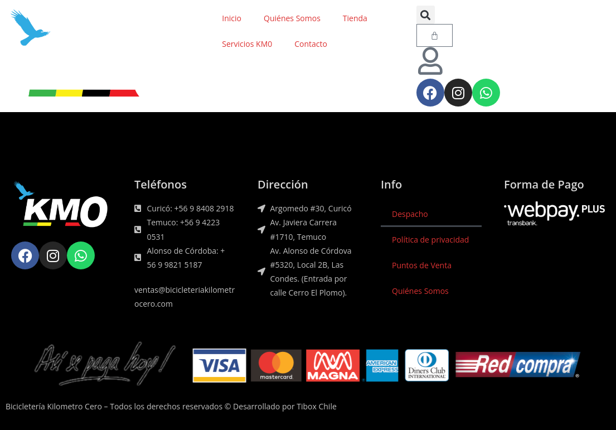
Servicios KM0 (247, 43)
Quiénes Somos (292, 18)
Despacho (410, 214)
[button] (425, 15)
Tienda (355, 18)
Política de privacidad (430, 239)
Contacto (310, 43)
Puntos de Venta (422, 265)
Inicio (231, 18)
